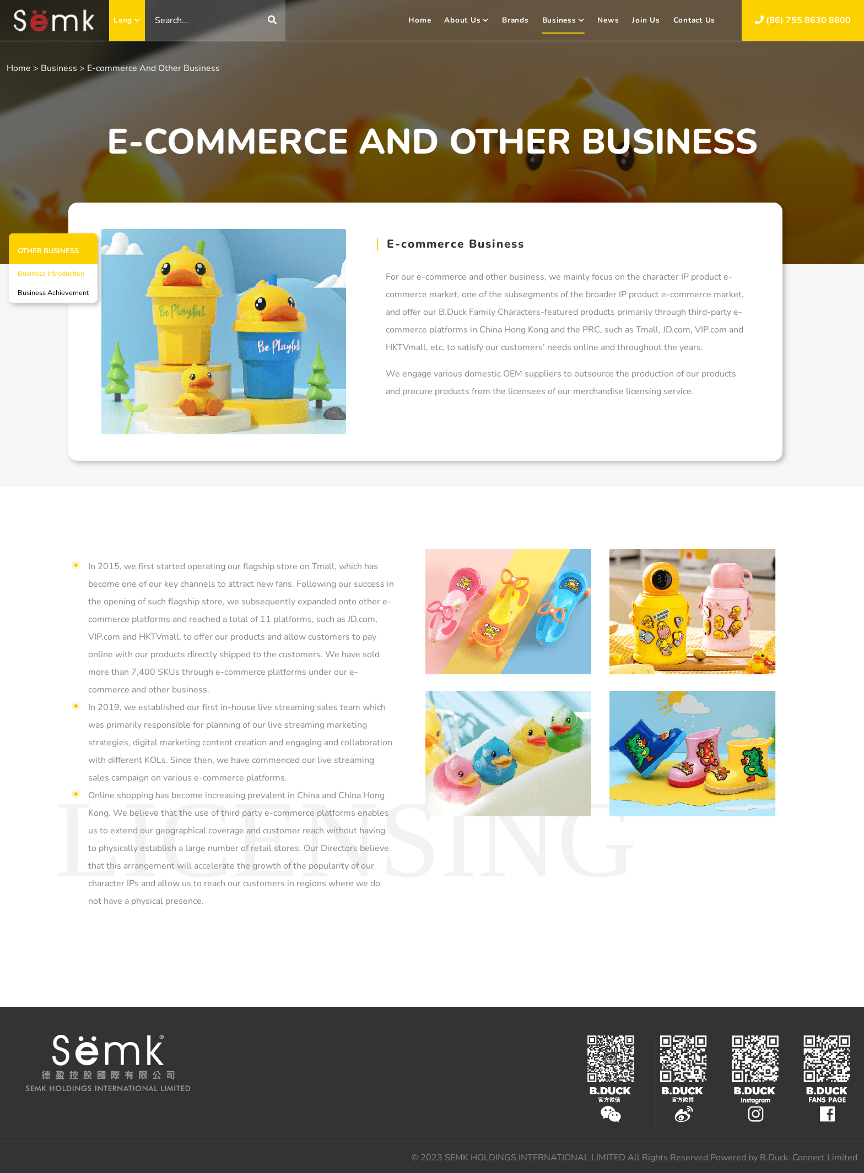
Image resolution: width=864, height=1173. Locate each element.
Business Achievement (53, 293)
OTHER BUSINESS (48, 251)
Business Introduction (51, 274)
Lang (127, 20)
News (608, 20)
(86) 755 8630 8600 (803, 20)
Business (563, 20)
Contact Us (694, 20)
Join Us (646, 20)
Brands (515, 20)
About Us (466, 20)
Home (419, 20)
